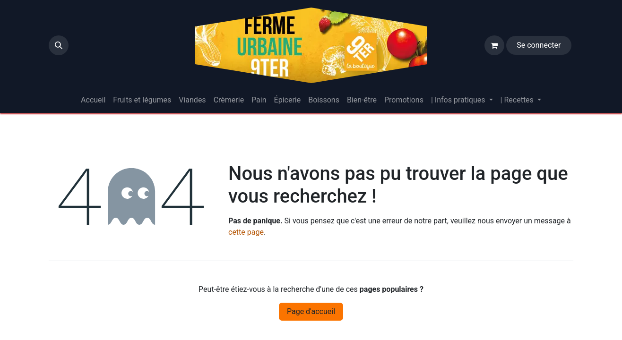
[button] (59, 45)
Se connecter (539, 45)
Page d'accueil (311, 311)
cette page (246, 232)
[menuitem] (93, 100)
